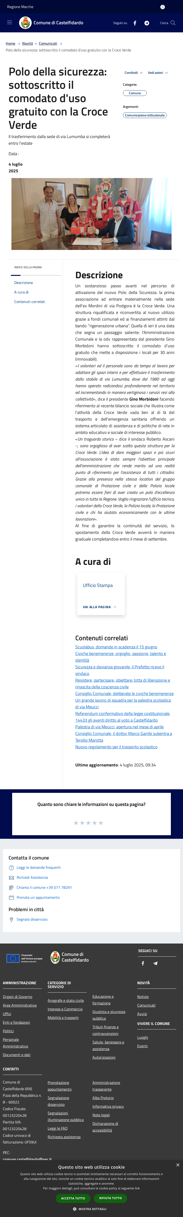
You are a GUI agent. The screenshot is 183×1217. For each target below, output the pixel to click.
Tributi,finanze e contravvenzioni (105, 1030)
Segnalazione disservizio (58, 1101)
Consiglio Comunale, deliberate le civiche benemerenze (124, 693)
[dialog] (91, 1188)
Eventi (142, 1046)
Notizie (143, 996)
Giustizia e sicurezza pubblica (108, 1015)
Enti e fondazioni (16, 1022)
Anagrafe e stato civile (66, 1000)
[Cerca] (173, 23)
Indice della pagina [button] (28, 267)
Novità (27, 43)
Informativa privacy (108, 1106)
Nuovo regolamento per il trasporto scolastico (116, 747)
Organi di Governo (17, 996)
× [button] (177, 1165)
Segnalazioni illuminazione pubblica (66, 1116)
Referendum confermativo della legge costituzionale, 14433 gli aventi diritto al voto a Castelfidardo (122, 716)
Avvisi (142, 1014)
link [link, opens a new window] (137, 1188)
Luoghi (142, 1037)
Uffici (7, 1014)
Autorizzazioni (104, 1057)
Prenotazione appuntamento (59, 1086)
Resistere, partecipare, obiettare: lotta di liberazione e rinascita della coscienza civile (122, 683)
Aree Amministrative (20, 1005)
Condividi (134, 73)
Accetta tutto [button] (73, 1198)
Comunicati (48, 43)
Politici (8, 1031)
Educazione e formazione (103, 999)
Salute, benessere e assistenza (108, 1045)
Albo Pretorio (103, 1098)
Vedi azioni (158, 73)
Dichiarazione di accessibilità (105, 1127)
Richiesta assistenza (64, 1137)
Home (10, 43)
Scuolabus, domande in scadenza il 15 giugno (116, 647)
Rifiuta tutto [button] (110, 1198)
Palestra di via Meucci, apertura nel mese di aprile (119, 727)
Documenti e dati (16, 1055)
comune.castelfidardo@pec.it (27, 1159)
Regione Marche (20, 7)
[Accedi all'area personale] (162, 7)
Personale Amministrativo (15, 1043)
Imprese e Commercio (65, 1009)
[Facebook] (133, 23)
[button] (91, 1209)
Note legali (101, 1115)
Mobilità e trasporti (63, 1017)
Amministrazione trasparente (106, 1086)
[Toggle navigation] (9, 22)
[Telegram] (145, 23)
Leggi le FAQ (58, 1128)
